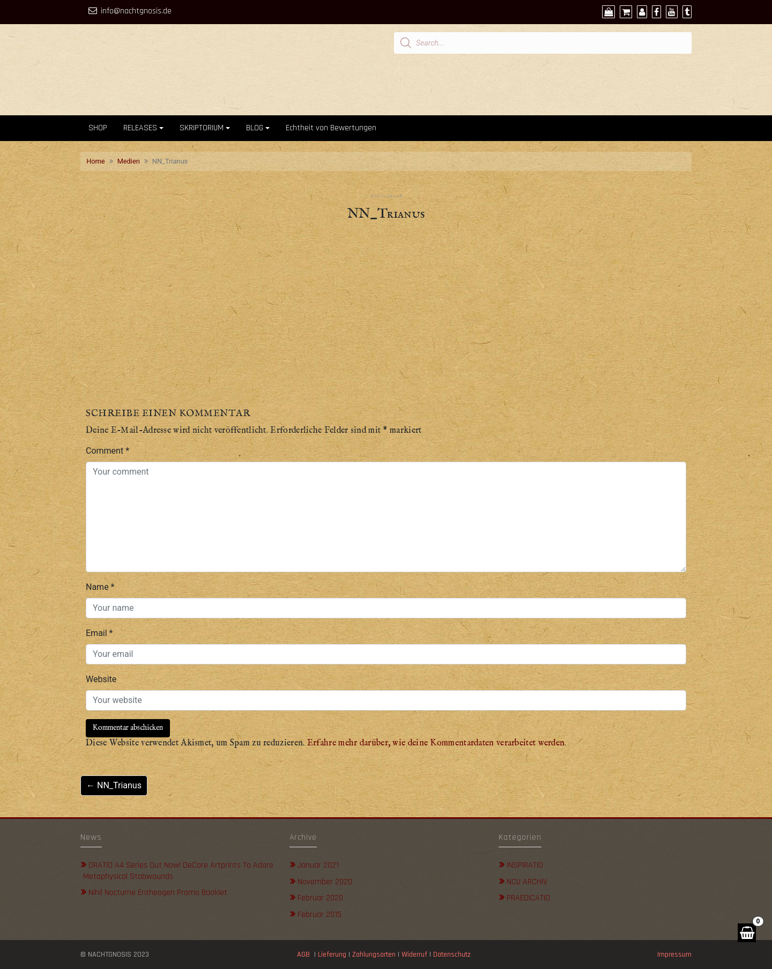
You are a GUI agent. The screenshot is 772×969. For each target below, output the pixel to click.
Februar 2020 (320, 898)
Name (100, 587)
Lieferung (332, 954)
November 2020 (325, 881)
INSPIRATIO (525, 865)
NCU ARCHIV (527, 881)
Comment (107, 451)
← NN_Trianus (114, 785)
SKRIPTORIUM (202, 128)
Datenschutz (453, 954)
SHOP (97, 128)
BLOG (254, 128)
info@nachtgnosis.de (136, 11)
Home (95, 161)
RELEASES (140, 128)
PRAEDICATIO (528, 898)
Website (101, 679)
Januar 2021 (318, 865)
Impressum (674, 954)
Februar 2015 (320, 914)
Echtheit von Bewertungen (331, 128)
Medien (128, 161)
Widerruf (414, 954)
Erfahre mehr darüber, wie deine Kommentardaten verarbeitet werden (436, 743)
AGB (303, 954)
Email (99, 633)
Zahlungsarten (374, 954)
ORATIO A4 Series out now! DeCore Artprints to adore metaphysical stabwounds (178, 871)
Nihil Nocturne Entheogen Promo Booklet (157, 892)
